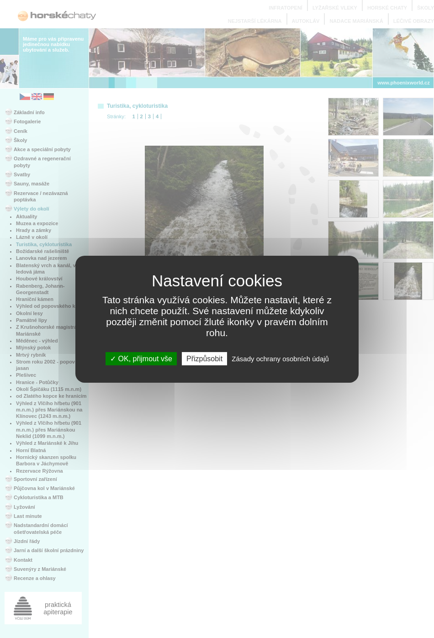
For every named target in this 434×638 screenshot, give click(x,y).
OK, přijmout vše (141, 358)
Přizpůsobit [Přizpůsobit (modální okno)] (204, 358)
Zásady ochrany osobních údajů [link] (280, 358)
